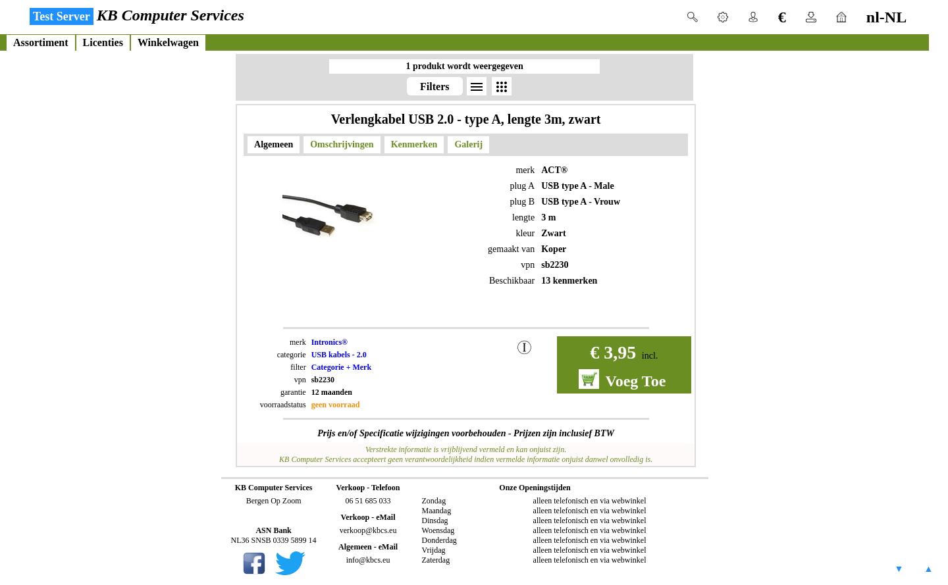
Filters (434, 86)
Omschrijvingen (341, 144)
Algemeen (273, 144)
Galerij (468, 144)
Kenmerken (414, 144)
